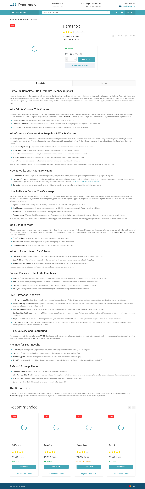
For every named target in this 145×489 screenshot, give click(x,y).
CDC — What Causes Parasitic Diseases (86, 181)
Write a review (80, 32)
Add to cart (86, 59)
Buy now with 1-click (80, 65)
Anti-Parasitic (24, 19)
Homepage (13, 19)
